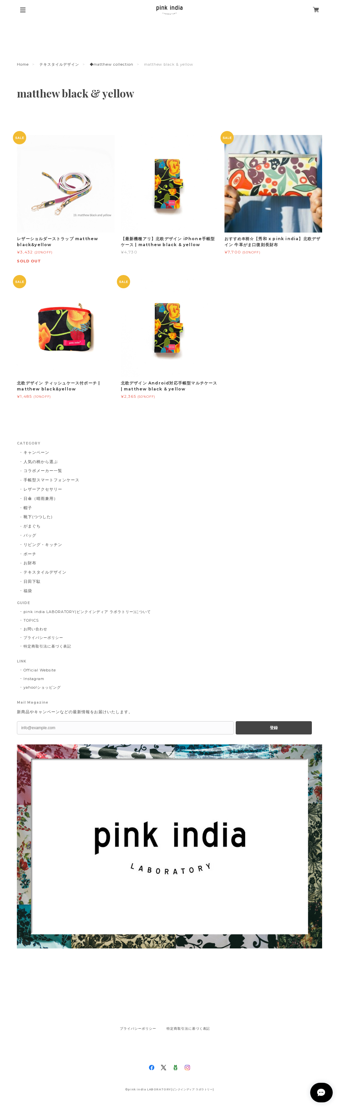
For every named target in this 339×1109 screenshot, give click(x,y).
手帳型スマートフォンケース (51, 479)
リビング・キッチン (43, 544)
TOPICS (31, 620)
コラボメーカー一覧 (43, 470)
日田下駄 (32, 581)
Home (23, 64)
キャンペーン (36, 452)
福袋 (28, 590)
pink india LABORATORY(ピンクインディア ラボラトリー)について (87, 611)
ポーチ (30, 553)
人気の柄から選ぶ (41, 461)
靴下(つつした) (38, 516)
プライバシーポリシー (43, 637)
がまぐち (32, 525)
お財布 (30, 562)
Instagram (34, 678)
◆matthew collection (111, 64)
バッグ (30, 535)
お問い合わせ (35, 629)
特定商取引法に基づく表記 (47, 646)
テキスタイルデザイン (59, 64)
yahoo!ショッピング (42, 687)
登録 (274, 728)
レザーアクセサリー (43, 489)
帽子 (28, 507)
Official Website (40, 670)
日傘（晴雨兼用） (41, 498)
